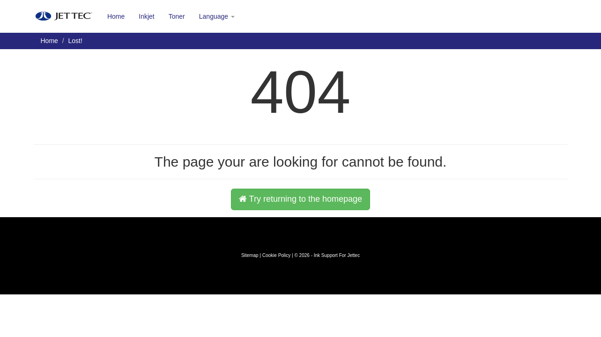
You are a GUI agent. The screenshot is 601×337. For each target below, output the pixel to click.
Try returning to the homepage (300, 199)
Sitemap (250, 255)
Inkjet (146, 16)
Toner (177, 16)
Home (116, 16)
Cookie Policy (276, 255)
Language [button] (217, 16)
